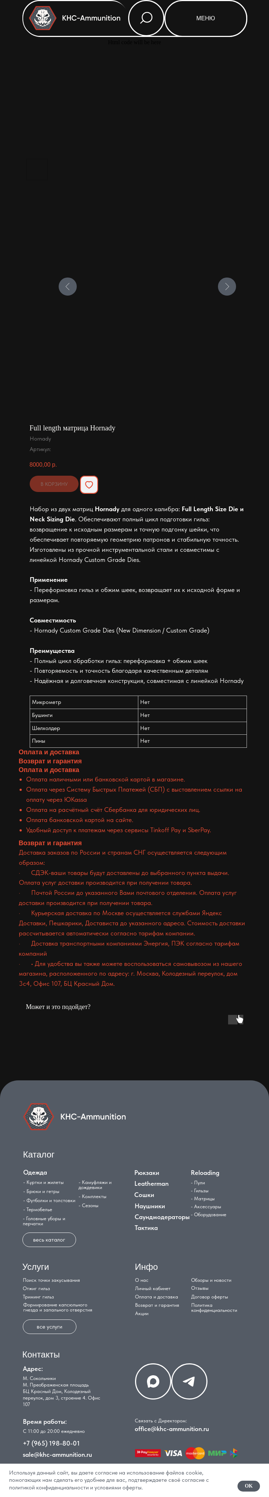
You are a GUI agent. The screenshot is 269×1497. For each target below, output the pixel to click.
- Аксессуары (206, 1206)
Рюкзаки (146, 1172)
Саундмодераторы (162, 1217)
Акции (141, 1313)
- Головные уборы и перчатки (44, 1220)
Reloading (205, 1172)
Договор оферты (209, 1297)
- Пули (198, 1182)
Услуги (35, 1267)
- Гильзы (200, 1190)
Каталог (39, 1154)
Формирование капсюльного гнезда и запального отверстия (57, 1307)
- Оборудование (208, 1214)
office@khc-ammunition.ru (172, 1429)
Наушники (150, 1206)
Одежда (35, 1172)
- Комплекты (92, 1196)
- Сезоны (88, 1205)
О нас (141, 1280)
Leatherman (151, 1183)
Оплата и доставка (156, 1297)
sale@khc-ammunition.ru (57, 1454)
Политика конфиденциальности (214, 1307)
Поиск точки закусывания (51, 1280)
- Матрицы (203, 1198)
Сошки (144, 1194)
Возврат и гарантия (157, 1305)
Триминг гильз (38, 1297)
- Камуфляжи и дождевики (95, 1184)
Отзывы (200, 1288)
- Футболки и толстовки (49, 1200)
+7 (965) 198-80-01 (51, 1443)
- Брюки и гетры (41, 1191)
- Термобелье (37, 1209)
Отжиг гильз (36, 1288)
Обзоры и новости (211, 1280)
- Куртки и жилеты (43, 1182)
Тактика (146, 1227)
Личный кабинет (153, 1288)
